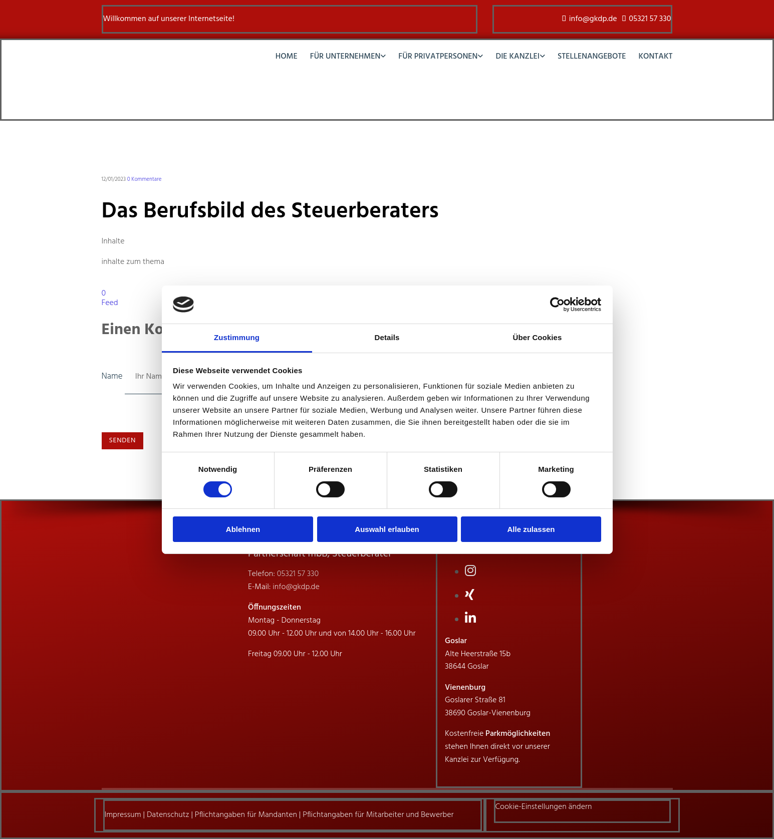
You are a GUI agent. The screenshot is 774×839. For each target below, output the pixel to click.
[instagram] (470, 572)
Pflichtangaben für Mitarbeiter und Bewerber (378, 814)
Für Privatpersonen (437, 57)
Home (287, 57)
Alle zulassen (531, 529)
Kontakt (656, 57)
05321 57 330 (650, 19)
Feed (110, 303)
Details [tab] (387, 337)
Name (113, 376)
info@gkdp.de (593, 19)
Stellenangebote (592, 57)
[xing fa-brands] (469, 596)
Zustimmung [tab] (237, 337)
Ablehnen (243, 529)
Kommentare (144, 179)
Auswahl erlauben (387, 529)
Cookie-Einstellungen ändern (543, 806)
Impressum (123, 814)
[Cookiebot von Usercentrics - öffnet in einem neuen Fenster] (557, 304)
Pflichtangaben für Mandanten (246, 814)
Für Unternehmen (345, 57)
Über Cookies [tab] (537, 337)
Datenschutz (168, 814)
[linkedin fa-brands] (470, 620)
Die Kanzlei (517, 57)
